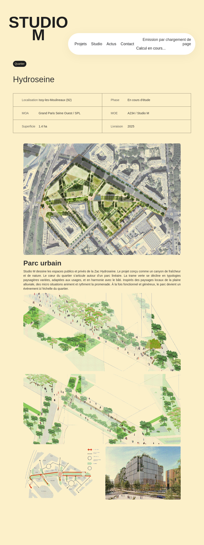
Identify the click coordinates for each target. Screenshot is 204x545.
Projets (81, 44)
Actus (111, 44)
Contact (127, 44)
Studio (96, 44)
